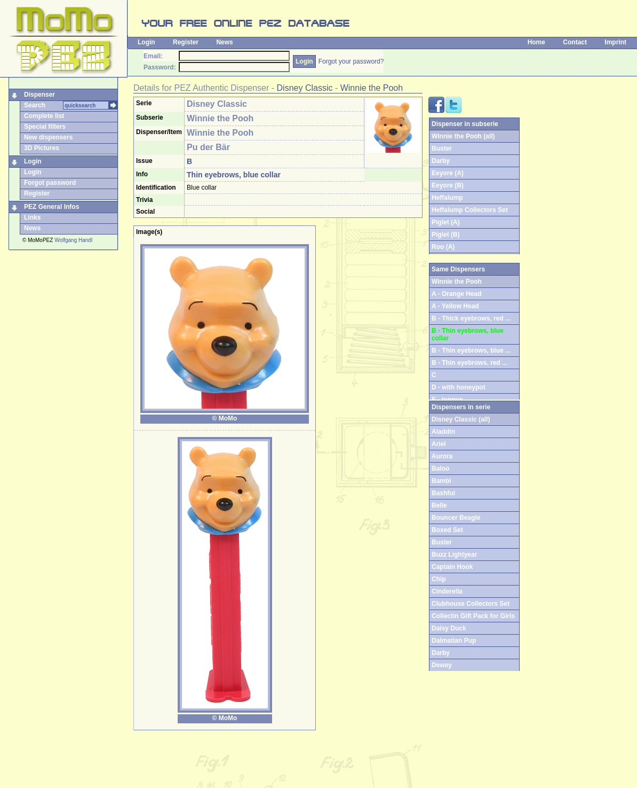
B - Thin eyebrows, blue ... (471, 350)
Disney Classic (305, 87)
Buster (442, 148)
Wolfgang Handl (73, 240)
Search (34, 105)
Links (32, 217)
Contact (575, 42)
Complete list (44, 116)
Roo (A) (443, 247)
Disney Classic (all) (461, 419)
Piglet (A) (446, 222)
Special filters (45, 126)
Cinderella (447, 591)
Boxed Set (447, 530)
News (224, 42)
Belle (439, 505)
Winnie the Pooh (371, 87)
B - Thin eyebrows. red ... (469, 362)
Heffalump (447, 197)
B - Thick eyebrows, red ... (471, 318)
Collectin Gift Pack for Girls (473, 616)
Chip (439, 579)
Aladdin (443, 431)
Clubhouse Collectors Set (470, 603)
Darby (441, 161)
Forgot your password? (351, 61)
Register (185, 42)
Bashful (443, 493)
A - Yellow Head (455, 306)
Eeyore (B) (448, 185)
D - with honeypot (458, 387)
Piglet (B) (446, 234)
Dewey (442, 665)
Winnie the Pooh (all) (463, 136)
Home (536, 42)
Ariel (439, 444)
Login (146, 42)
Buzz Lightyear (454, 554)
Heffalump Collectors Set (470, 210)
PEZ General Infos (51, 206)
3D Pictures (41, 148)
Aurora (442, 456)
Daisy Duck (449, 628)
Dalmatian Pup (454, 640)
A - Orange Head (457, 294)
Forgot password (50, 182)
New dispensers (48, 137)
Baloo (440, 468)
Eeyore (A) (448, 173)
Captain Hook (452, 567)
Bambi (441, 481)
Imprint (615, 42)
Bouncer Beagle (456, 517)
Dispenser (39, 94)
